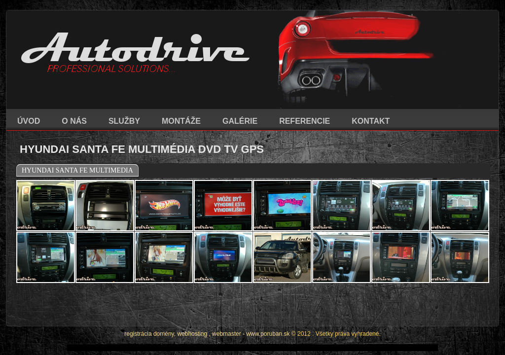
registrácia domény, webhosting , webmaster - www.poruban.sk (206, 306)
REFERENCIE (304, 121)
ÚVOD (28, 121)
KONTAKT (371, 121)
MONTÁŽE (181, 121)
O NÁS (74, 121)
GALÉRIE (239, 121)
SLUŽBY (124, 121)
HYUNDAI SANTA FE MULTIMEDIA (77, 170)
